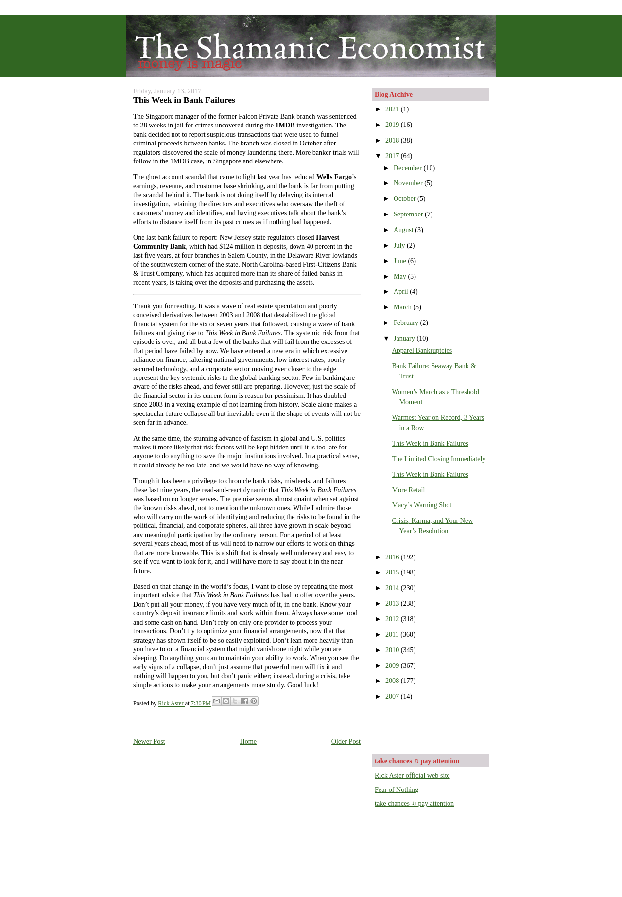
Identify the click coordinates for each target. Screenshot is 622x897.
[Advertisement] (431, 726)
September (409, 214)
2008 (393, 680)
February (407, 322)
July (400, 245)
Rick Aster (171, 703)
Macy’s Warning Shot (421, 505)
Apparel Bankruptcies (422, 350)
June (401, 261)
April (402, 291)
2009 (393, 665)
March (404, 307)
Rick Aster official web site (412, 775)
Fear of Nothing (396, 789)
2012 (393, 619)
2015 (393, 572)
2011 (392, 634)
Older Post (346, 741)
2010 (393, 650)
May (401, 276)
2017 (393, 156)
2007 (393, 696)
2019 (393, 124)
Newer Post (149, 741)
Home (248, 741)
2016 (393, 557)
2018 (393, 140)
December (409, 168)
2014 (393, 588)
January (405, 338)
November (409, 183)
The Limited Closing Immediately (438, 459)
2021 (393, 109)
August (404, 229)
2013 (393, 603)
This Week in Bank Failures (430, 443)
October (405, 198)
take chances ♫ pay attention (414, 803)
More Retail (408, 490)
